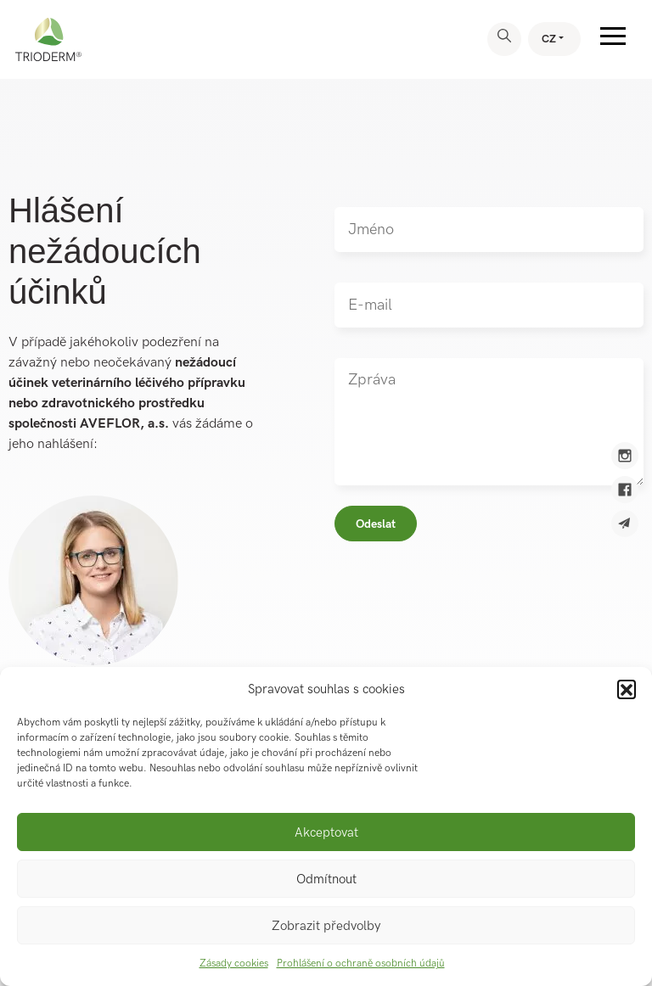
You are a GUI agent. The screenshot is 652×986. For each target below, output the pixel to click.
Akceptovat (326, 832)
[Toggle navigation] (612, 39)
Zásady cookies (234, 963)
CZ (549, 39)
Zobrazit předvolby (326, 925)
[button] (626, 689)
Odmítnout (326, 879)
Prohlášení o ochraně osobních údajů (361, 963)
